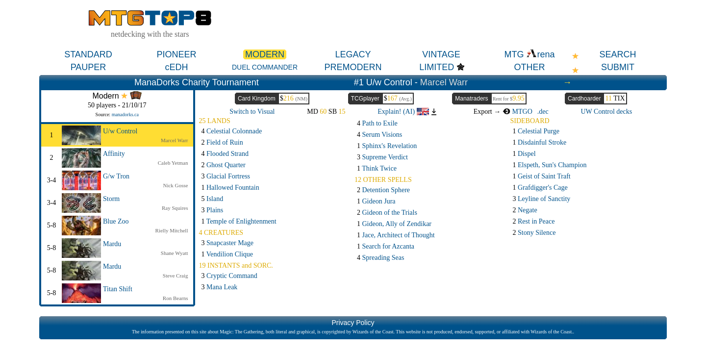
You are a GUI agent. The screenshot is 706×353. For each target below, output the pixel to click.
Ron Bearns (175, 298)
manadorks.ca (125, 114)
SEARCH (617, 54)
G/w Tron (116, 176)
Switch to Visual (252, 111)
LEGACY (353, 54)
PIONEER (176, 54)
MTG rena (529, 54)
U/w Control (120, 131)
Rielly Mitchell (171, 230)
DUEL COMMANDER (265, 67)
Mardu (112, 244)
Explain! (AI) (403, 111)
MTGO (517, 111)
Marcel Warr (444, 82)
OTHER (529, 67)
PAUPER (88, 67)
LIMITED (436, 67)
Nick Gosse (175, 185)
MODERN (264, 54)
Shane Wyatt (174, 253)
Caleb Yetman (173, 163)
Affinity (114, 153)
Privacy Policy (352, 323)
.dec (543, 111)
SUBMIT (617, 67)
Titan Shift (117, 289)
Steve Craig (175, 275)
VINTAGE (441, 54)
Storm (111, 198)
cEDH (176, 67)
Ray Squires (175, 208)
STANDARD (88, 54)
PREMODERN (352, 67)
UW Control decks (606, 111)
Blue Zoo (116, 221)
